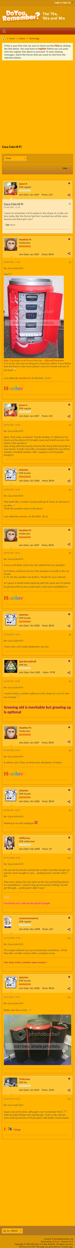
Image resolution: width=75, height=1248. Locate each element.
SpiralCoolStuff (27, 661)
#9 (70, 810)
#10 (69, 858)
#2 (70, 262)
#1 (70, 203)
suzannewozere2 (28, 918)
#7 (70, 681)
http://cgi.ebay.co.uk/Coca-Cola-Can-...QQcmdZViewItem (34, 360)
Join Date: (24, 194)
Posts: (45, 194)
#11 (69, 938)
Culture (22, 38)
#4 (70, 489)
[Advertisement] (37, 99)
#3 (70, 425)
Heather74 (25, 239)
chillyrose (24, 838)
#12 (69, 997)
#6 (70, 634)
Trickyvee (24, 1079)
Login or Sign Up (64, 2)
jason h (23, 184)
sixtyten (23, 470)
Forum (12, 38)
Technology (34, 38)
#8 (70, 750)
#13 (69, 1099)
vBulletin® (56, 1241)
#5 (70, 553)
